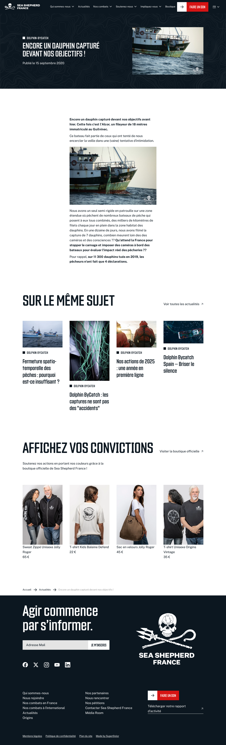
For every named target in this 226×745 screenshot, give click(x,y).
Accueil (27, 589)
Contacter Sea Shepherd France (108, 708)
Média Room (94, 713)
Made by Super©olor (107, 736)
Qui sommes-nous (60, 6)
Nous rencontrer (97, 698)
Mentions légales (32, 736)
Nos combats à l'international (44, 708)
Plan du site (85, 736)
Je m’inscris (98, 645)
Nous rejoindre (33, 698)
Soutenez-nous (124, 6)
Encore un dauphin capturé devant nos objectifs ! (86, 589)
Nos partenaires (97, 693)
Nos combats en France (40, 703)
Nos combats (100, 6)
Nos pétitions (95, 703)
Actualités (84, 6)
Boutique (170, 6)
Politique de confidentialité (61, 736)
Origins (28, 718)
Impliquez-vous (149, 6)
